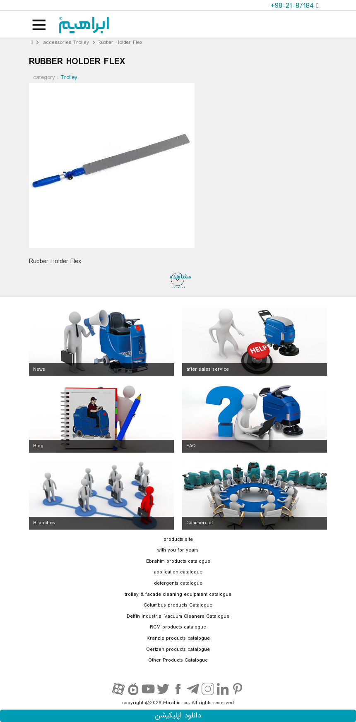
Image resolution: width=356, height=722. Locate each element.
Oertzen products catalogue (178, 649)
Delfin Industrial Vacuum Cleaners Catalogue (178, 616)
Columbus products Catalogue (178, 605)
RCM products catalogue (178, 627)
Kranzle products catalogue (178, 638)
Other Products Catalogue (178, 660)
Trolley (68, 77)
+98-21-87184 (293, 6)
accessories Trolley (66, 42)
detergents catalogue (178, 583)
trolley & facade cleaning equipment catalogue (178, 594)
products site (178, 539)
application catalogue (178, 572)
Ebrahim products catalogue (178, 561)
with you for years (178, 550)
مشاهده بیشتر (178, 279)
